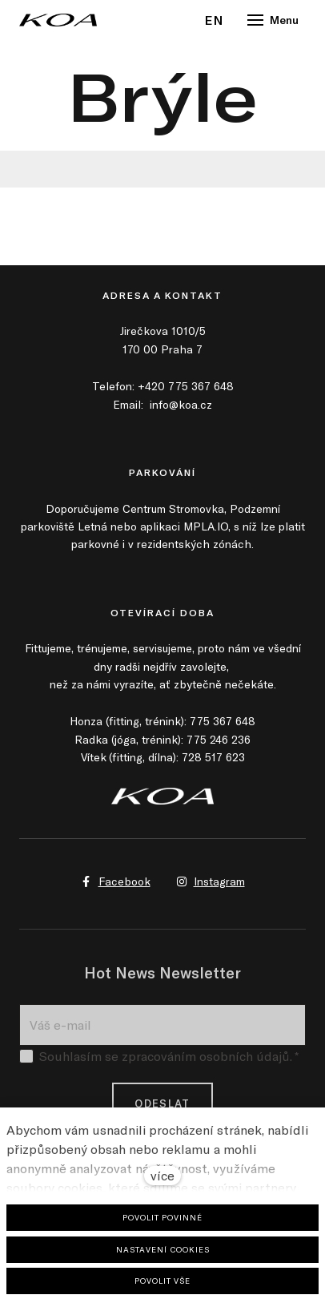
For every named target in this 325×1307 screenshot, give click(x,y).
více (162, 1175)
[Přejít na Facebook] (115, 881)
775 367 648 (222, 721)
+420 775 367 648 (186, 386)
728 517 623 (213, 757)
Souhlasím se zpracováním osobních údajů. (159, 1060)
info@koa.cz (181, 404)
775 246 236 (219, 739)
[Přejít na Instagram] (210, 881)
